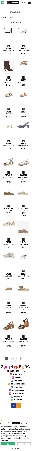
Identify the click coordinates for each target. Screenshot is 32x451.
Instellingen (16, 448)
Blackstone (9, 208)
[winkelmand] (29, 2)
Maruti (23, 305)
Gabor (8, 48)
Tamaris (8, 175)
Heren (10, 18)
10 (21, 358)
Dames (4, 18)
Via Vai (9, 80)
